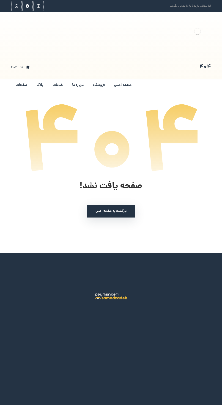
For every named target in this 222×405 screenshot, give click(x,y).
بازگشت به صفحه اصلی (111, 211)
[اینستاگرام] (38, 6)
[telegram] (27, 6)
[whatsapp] (16, 6)
